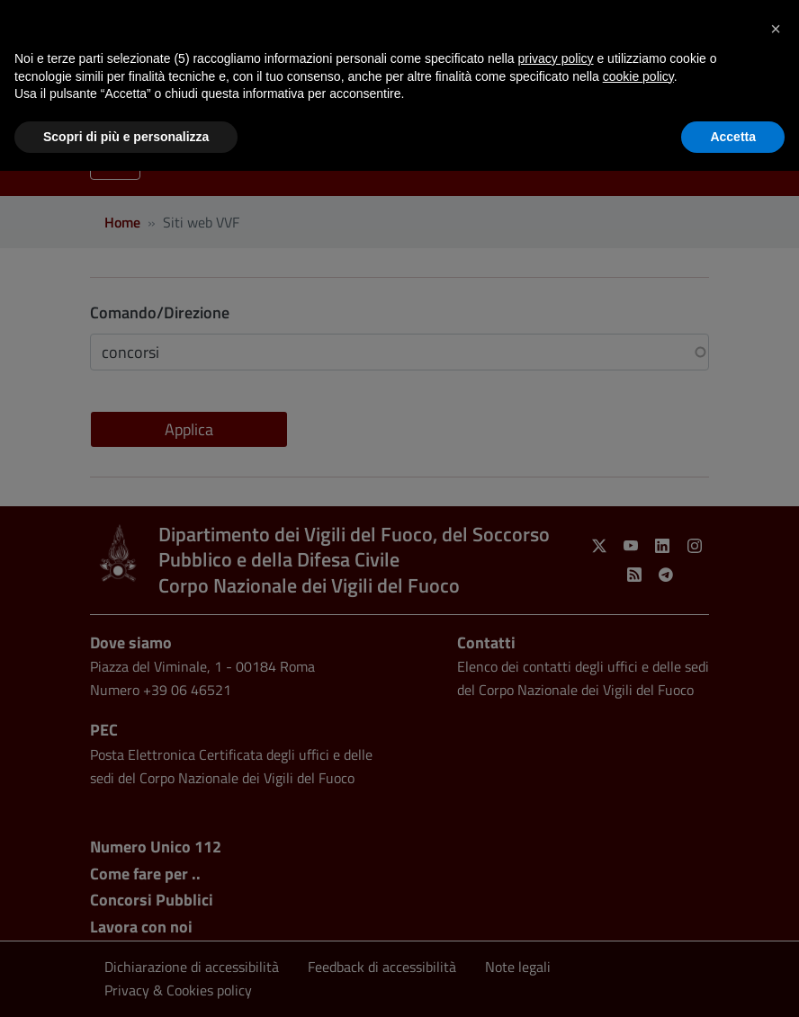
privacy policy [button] (556, 58)
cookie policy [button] (638, 76)
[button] (775, 28)
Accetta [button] (733, 136)
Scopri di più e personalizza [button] (126, 136)
